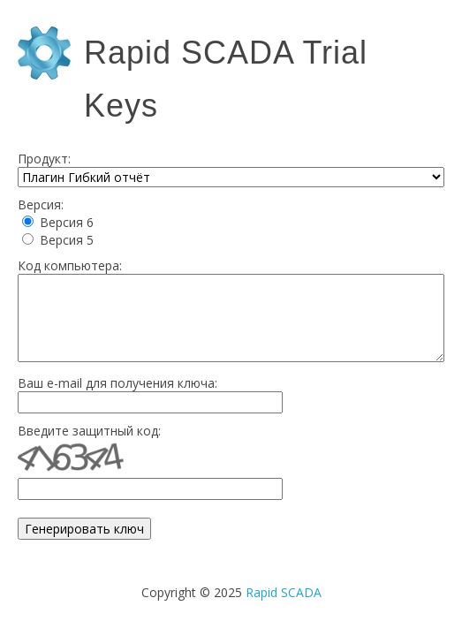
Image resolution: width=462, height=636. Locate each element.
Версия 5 (67, 239)
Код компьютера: (70, 265)
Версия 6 (67, 222)
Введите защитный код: (89, 430)
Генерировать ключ (84, 528)
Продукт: (44, 158)
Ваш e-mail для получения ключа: (117, 383)
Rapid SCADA (284, 592)
